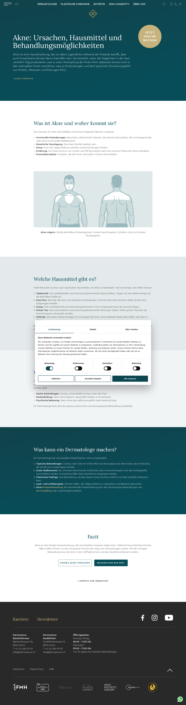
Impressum (19, 668)
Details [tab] (93, 329)
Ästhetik (99, 4)
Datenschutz (37, 668)
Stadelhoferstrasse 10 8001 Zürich (54, 643)
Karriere (21, 619)
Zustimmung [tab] (54, 329)
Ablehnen (55, 379)
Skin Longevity (119, 4)
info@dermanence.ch (24, 651)
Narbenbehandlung (52, 487)
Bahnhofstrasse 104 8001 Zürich (23, 643)
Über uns (139, 4)
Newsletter (48, 619)
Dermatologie (47, 4)
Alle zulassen (130, 379)
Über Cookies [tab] (131, 329)
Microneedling (44, 490)
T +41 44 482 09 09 (23, 648)
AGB (51, 668)
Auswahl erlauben (93, 379)
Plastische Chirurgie (75, 4)
